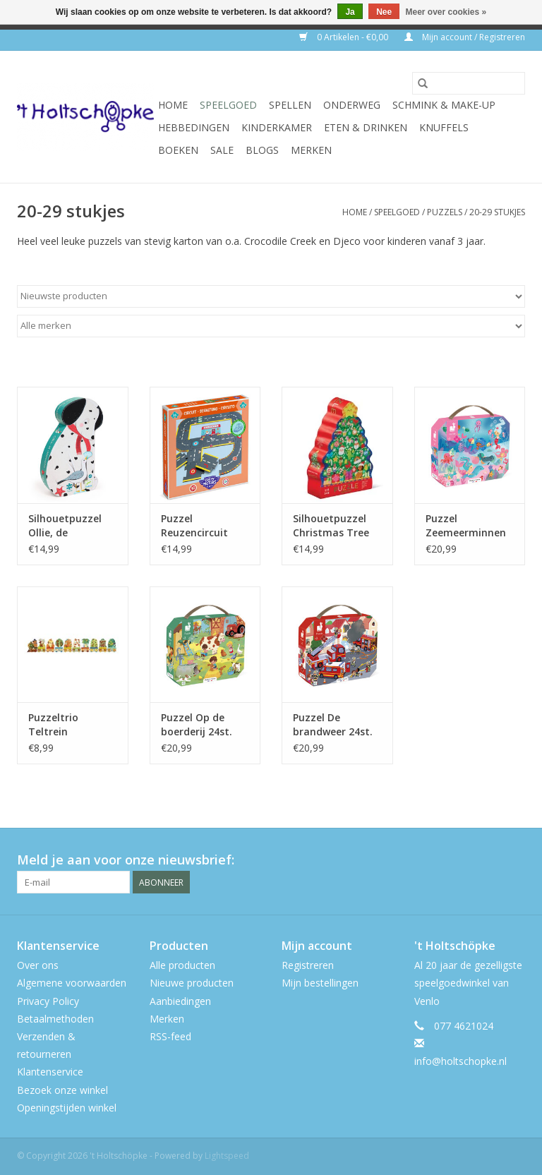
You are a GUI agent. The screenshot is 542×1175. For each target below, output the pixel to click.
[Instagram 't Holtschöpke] (513, 860)
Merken (311, 150)
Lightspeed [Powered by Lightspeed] (227, 1156)
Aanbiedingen (180, 1001)
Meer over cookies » (446, 12)
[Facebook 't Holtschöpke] (463, 860)
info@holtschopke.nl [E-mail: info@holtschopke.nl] (460, 1061)
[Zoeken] (468, 83)
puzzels (444, 212)
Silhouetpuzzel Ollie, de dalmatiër (65, 526)
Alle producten (182, 965)
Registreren (308, 965)
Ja (349, 12)
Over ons (38, 965)
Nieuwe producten (192, 982)
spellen (290, 105)
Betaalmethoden (55, 1018)
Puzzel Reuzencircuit (194, 525)
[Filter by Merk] (271, 326)
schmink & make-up (443, 105)
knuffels (444, 127)
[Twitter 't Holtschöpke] (488, 860)
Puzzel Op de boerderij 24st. (196, 724)
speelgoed (228, 105)
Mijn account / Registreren (464, 37)
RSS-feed (170, 1036)
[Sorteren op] (271, 296)
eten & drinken (365, 127)
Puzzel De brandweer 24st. (333, 724)
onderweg (351, 105)
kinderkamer (276, 127)
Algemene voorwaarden (71, 982)
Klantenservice (50, 1071)
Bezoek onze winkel (62, 1090)
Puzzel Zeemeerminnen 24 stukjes (466, 526)
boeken (178, 150)
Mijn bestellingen (320, 982)
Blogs (262, 150)
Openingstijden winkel (66, 1107)
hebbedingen (193, 127)
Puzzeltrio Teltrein (53, 724)
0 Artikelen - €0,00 (344, 37)
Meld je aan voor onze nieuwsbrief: (125, 859)
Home (173, 105)
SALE (222, 150)
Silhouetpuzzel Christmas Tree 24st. (331, 526)
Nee (384, 12)
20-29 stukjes (497, 212)
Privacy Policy (48, 1001)
